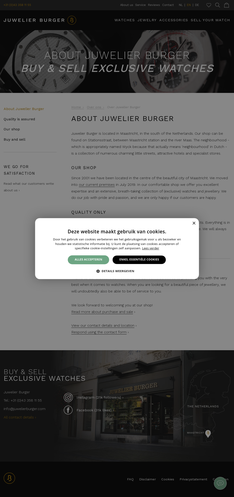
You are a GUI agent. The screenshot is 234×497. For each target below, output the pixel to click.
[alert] (117, 248)
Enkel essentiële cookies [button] (139, 260)
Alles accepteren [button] (88, 260)
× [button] (193, 223)
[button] (117, 271)
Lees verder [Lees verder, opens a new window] (150, 248)
